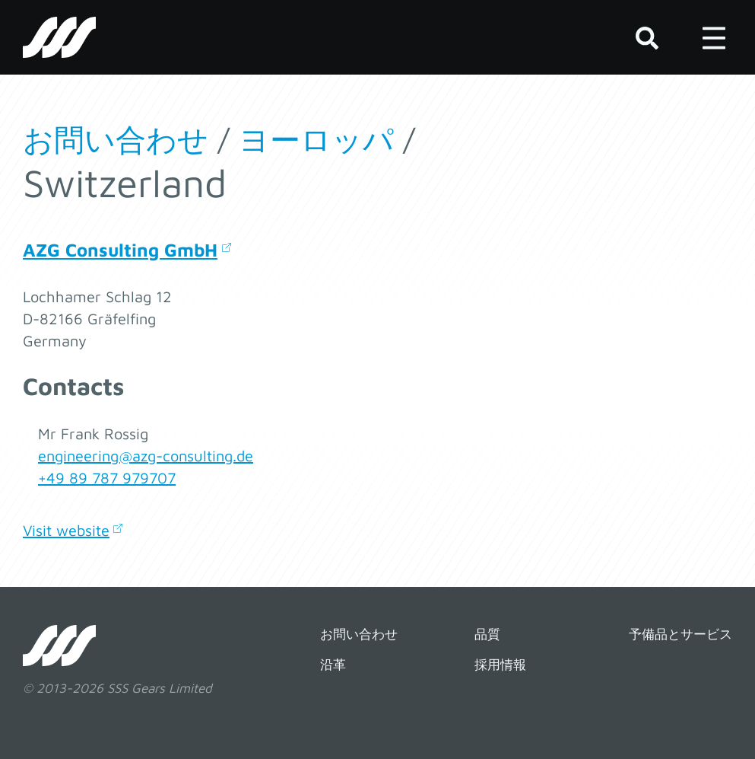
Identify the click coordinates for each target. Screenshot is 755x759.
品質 (487, 634)
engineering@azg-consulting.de (145, 455)
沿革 (333, 664)
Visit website (66, 530)
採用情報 (500, 664)
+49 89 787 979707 (107, 477)
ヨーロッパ (316, 139)
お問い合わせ (115, 139)
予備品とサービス (680, 634)
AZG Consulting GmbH (120, 249)
